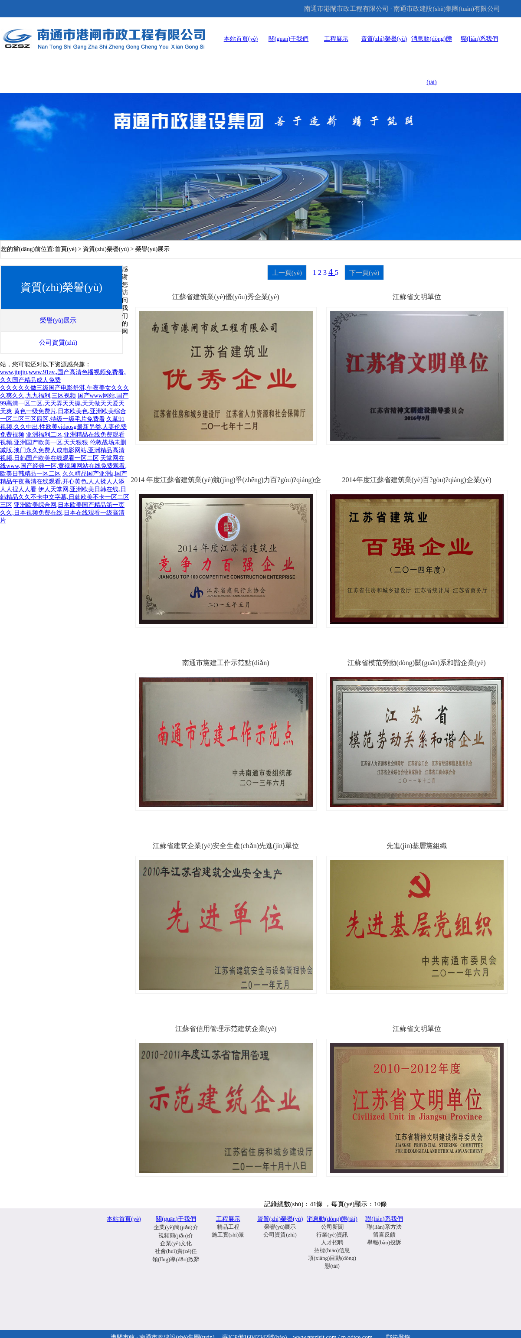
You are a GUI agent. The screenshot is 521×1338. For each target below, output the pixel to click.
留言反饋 (384, 1234)
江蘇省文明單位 (417, 296)
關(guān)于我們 (289, 39)
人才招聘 (332, 1242)
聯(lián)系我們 (479, 39)
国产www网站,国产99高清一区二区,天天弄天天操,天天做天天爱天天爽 (64, 403)
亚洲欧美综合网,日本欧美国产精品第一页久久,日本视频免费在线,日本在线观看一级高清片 (62, 513)
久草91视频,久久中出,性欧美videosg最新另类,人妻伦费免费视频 (63, 427)
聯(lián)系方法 (384, 1227)
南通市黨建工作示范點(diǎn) (225, 662)
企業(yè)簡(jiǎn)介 (176, 1227)
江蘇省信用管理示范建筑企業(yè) (226, 1028)
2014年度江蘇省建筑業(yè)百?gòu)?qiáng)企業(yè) (417, 479)
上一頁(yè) (287, 272)
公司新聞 (332, 1227)
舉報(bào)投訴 (384, 1242)
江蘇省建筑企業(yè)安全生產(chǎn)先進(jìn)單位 (225, 845)
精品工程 (228, 1227)
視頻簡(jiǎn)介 (175, 1235)
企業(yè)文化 (176, 1243)
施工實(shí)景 (228, 1234)
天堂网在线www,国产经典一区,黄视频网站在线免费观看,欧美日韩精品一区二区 (63, 466)
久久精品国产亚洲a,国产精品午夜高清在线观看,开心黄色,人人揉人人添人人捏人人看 (63, 481)
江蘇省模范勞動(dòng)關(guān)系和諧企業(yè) (416, 662)
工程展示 (336, 39)
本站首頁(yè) (241, 39)
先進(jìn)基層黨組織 (417, 845)
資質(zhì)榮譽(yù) (384, 39)
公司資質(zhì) (280, 1234)
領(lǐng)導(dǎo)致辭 (176, 1259)
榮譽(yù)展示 (280, 1227)
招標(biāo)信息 (332, 1250)
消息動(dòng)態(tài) (332, 1219)
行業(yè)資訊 (332, 1234)
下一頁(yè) (364, 272)
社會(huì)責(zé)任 (176, 1251)
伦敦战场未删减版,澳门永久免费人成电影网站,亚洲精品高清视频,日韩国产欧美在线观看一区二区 (63, 450)
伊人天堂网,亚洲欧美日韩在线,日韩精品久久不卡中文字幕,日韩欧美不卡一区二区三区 (64, 497)
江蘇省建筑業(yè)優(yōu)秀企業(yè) (225, 296)
